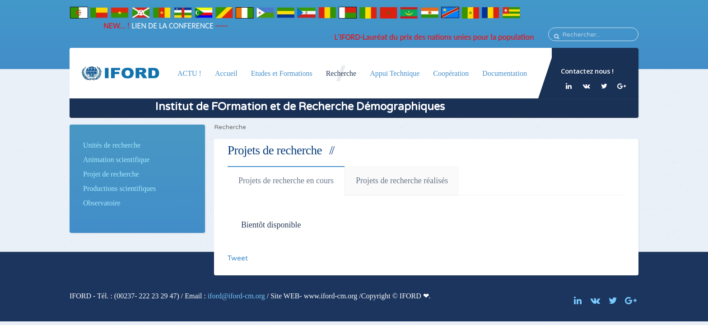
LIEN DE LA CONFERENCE (169, 26)
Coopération (451, 73)
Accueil (226, 73)
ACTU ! (189, 73)
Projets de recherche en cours (286, 180)
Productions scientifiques (119, 188)
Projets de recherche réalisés (402, 180)
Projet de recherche (111, 174)
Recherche (341, 73)
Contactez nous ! (587, 70)
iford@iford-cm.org (236, 296)
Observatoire (102, 203)
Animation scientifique (116, 159)
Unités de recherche (111, 145)
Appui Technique (394, 73)
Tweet (238, 258)
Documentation (504, 73)
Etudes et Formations (281, 73)
